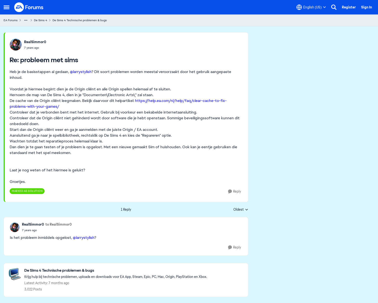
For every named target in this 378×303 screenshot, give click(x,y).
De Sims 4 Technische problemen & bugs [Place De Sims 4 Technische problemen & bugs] (80, 20)
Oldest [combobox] (240, 209)
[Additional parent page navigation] (26, 20)
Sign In (366, 7)
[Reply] (234, 191)
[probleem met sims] (35, 48)
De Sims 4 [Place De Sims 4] (40, 20)
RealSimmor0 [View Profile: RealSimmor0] (35, 42)
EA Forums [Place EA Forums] (11, 20)
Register (349, 7)
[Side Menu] (6, 7)
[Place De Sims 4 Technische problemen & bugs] (115, 270)
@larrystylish (80, 71)
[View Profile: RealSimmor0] (16, 45)
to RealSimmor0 (58, 224)
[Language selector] (311, 7)
